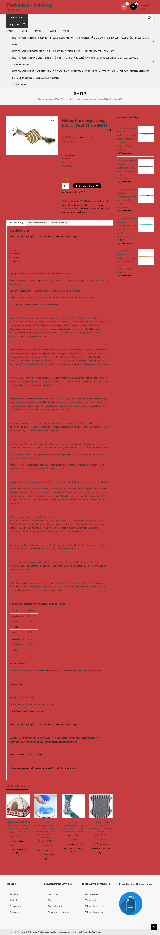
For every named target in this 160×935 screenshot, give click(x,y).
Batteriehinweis (55, 906)
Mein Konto (15, 900)
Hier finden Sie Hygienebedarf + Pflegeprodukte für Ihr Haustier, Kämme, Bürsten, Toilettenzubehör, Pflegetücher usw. (81, 41)
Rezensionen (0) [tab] (60, 222)
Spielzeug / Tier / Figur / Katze (59, 99)
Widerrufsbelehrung (95, 906)
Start (9, 30)
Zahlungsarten (92, 893)
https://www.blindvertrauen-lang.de (26, 711)
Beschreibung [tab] (16, 222)
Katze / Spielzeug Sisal (79, 212)
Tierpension (19, 84)
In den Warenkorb (85, 186)
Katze (38, 30)
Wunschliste (16, 912)
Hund (23, 30)
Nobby (94, 212)
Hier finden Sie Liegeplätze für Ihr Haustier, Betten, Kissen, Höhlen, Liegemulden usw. (63, 51)
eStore (67, 932)
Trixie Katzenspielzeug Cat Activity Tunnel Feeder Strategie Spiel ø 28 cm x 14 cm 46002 (46, 830)
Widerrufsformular (94, 912)
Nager (52, 30)
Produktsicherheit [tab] (37, 222)
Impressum (53, 893)
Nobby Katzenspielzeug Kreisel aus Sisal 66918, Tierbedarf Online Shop (43, 236)
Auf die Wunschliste (73, 192)
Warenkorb (15, 906)
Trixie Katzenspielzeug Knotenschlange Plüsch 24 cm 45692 (73, 827)
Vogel (66, 30)
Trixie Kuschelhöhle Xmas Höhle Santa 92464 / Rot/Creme (18, 825)
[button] (53, 120)
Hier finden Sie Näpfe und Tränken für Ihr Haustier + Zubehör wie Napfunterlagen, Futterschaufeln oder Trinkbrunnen (75, 61)
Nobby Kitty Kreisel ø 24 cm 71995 (26, 754)
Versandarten (16, 683)
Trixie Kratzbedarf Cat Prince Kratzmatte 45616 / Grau (101, 827)
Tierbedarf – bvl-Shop (29, 5)
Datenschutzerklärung (58, 912)
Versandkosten (86, 137)
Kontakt (14, 893)
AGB (50, 900)
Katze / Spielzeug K (84, 208)
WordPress (98, 932)
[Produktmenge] (65, 186)
